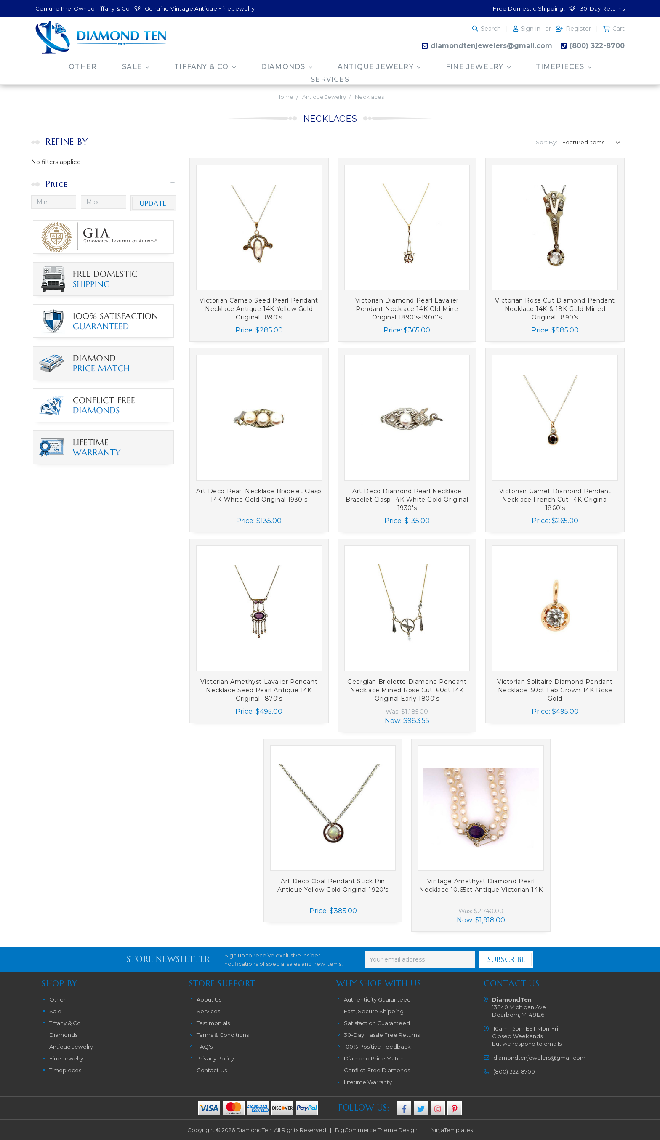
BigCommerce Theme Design (376, 1130)
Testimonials (213, 1023)
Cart (618, 28)
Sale (135, 67)
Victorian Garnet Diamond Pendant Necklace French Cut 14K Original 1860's (555, 499)
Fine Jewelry (478, 67)
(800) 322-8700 (597, 46)
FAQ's (205, 1046)
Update (153, 203)
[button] (103, 184)
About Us (209, 999)
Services (330, 79)
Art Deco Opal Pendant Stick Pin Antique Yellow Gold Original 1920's (333, 885)
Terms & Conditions (223, 1034)
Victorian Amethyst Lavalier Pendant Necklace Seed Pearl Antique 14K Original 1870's (258, 690)
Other (83, 67)
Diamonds (286, 67)
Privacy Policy (215, 1058)
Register (578, 28)
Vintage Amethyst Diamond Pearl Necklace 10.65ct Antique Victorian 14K (481, 885)
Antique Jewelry (379, 67)
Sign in (530, 28)
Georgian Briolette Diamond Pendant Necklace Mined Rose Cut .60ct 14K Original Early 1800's (406, 690)
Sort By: (546, 142)
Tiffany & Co (205, 67)
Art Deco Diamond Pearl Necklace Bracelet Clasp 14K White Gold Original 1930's (407, 499)
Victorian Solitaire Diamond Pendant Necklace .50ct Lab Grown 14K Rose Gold (555, 690)
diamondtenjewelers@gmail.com (491, 46)
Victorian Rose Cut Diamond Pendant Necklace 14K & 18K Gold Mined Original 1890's (555, 309)
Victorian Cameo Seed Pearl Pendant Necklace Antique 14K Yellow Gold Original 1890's (259, 309)
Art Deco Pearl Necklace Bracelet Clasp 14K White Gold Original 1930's (259, 495)
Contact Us (212, 1070)
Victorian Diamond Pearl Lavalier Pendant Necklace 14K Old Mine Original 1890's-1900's (407, 309)
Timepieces (563, 67)
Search (491, 28)
